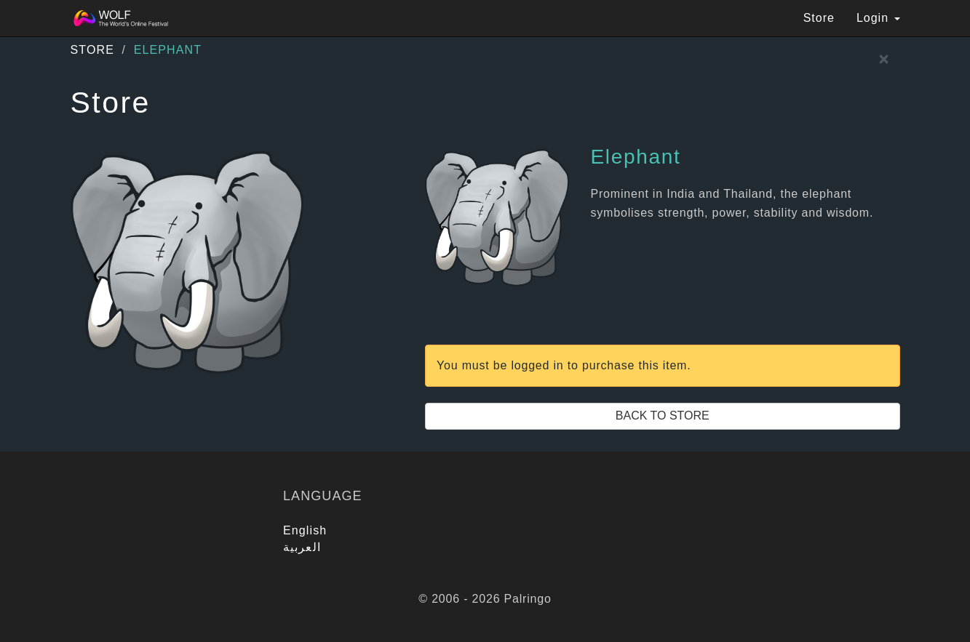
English (305, 530)
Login (878, 18)
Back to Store (662, 415)
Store (819, 18)
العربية (302, 547)
